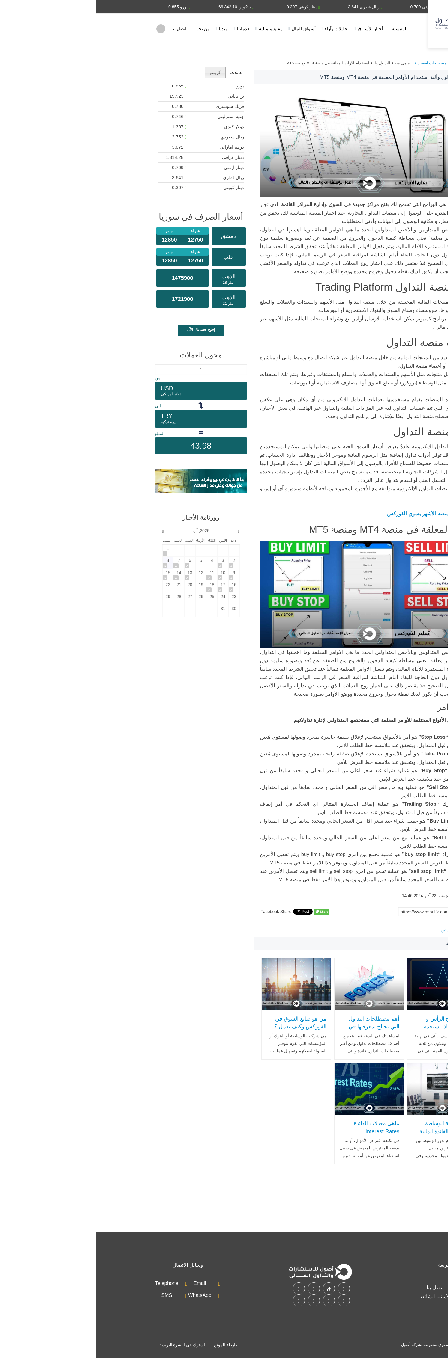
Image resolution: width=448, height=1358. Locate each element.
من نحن (107, 28)
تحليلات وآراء (241, 28)
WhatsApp (104, 1295)
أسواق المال (208, 28)
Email (104, 1283)
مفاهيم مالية (175, 28)
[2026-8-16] (138, 587)
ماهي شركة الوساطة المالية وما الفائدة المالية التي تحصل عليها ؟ (350, 1131)
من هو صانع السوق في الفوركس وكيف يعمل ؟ (205, 1023)
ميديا (127, 28)
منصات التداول (367, 204)
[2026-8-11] (116, 575)
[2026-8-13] (94, 575)
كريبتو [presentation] (119, 72)
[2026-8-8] (72, 562)
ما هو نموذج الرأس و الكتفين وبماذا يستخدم (352, 1023)
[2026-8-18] (116, 587)
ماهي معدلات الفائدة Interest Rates (281, 1127)
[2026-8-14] (83, 575)
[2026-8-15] (72, 575)
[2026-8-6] (94, 562)
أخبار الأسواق (274, 28)
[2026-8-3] (127, 562)
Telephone (71, 1283)
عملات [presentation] (140, 72)
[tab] (141, 72)
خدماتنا (147, 28)
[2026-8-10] (127, 575)
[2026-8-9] (138, 575)
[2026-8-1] (72, 550)
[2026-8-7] (83, 562)
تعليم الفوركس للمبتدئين (366, 929)
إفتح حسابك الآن (105, 329)
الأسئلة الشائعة (340, 1297)
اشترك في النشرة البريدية (87, 1344)
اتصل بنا (83, 28)
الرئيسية (304, 28)
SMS (70, 1295)
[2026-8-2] (138, 562)
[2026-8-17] (127, 587)
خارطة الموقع (130, 1344)
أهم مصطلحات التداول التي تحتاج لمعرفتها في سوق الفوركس (278, 1027)
